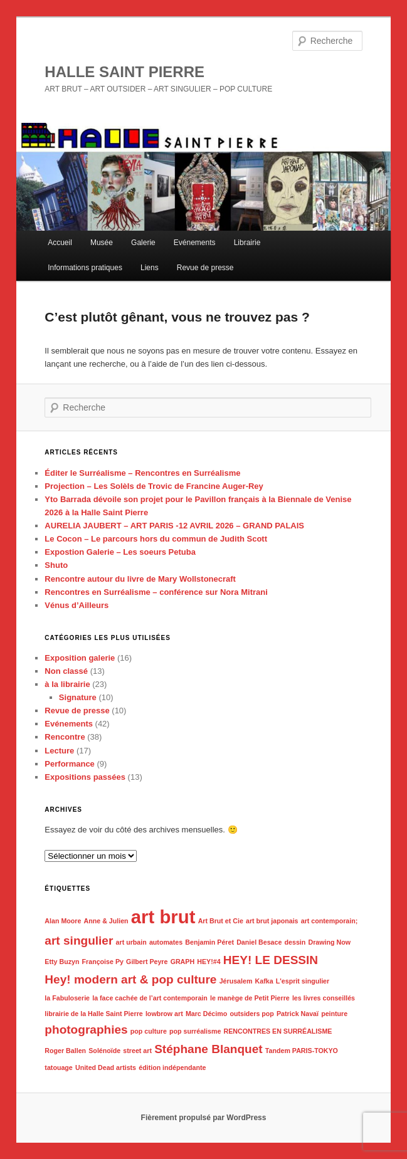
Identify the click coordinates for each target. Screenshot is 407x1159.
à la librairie (67, 684)
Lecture (59, 750)
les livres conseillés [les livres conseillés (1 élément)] (323, 998)
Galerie (143, 242)
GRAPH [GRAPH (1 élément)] (182, 961)
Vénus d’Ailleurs (76, 605)
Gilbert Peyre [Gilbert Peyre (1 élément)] (146, 961)
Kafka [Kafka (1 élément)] (264, 981)
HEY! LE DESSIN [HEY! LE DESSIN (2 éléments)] (270, 960)
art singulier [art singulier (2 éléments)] (79, 940)
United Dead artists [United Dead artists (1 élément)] (105, 1067)
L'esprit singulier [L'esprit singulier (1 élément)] (302, 981)
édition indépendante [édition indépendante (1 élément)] (172, 1067)
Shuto (56, 565)
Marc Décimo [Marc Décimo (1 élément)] (206, 1013)
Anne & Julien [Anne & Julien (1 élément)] (106, 921)
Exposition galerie (80, 658)
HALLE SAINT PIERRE (124, 71)
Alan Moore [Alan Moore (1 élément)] (63, 921)
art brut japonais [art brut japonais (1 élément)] (272, 921)
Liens (149, 267)
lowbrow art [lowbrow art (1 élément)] (164, 1013)
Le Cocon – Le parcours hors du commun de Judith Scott (156, 538)
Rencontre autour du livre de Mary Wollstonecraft (140, 579)
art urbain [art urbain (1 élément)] (131, 942)
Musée (101, 242)
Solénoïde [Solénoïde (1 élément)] (104, 1050)
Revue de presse (205, 267)
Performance (69, 763)
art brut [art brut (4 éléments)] (163, 916)
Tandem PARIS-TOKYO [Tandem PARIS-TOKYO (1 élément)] (301, 1050)
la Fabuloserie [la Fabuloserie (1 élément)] (67, 998)
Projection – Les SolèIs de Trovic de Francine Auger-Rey (154, 486)
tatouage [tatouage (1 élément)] (58, 1067)
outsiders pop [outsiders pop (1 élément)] (251, 1013)
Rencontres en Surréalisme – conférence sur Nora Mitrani (156, 592)
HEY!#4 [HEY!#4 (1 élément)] (208, 961)
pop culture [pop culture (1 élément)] (148, 1031)
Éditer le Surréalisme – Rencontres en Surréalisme (142, 473)
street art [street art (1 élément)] (137, 1050)
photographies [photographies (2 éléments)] (86, 1029)
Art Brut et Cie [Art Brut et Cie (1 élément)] (220, 921)
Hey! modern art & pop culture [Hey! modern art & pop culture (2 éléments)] (130, 979)
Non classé (66, 671)
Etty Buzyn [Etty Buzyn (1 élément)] (62, 961)
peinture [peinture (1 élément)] (334, 1013)
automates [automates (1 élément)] (165, 942)
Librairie (247, 242)
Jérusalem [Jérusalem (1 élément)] (236, 981)
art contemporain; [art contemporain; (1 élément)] (329, 921)
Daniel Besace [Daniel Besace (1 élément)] (259, 942)
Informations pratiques (85, 267)
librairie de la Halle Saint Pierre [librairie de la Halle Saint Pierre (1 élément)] (93, 1013)
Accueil (60, 242)
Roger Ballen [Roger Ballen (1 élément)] (65, 1050)
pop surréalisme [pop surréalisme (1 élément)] (195, 1031)
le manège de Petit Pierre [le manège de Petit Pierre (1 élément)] (250, 998)
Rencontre (65, 737)
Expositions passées (85, 777)
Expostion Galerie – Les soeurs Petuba (120, 552)
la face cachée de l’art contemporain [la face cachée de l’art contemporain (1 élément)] (150, 998)
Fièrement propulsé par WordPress (204, 1117)
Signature (78, 697)
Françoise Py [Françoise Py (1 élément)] (103, 961)
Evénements (195, 242)
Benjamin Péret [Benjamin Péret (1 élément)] (209, 942)
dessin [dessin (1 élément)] (295, 942)
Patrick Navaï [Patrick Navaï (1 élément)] (298, 1013)
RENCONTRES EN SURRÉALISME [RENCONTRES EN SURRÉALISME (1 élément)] (278, 1031)
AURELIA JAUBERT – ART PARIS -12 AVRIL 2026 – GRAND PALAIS (174, 525)
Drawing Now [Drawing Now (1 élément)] (330, 942)
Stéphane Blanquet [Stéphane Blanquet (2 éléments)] (208, 1049)
